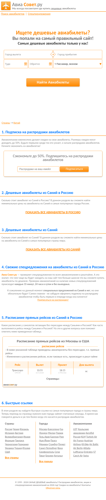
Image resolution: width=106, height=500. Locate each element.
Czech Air (78, 455)
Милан (51, 432)
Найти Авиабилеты (53, 82)
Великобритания (14, 436)
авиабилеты (44, 6)
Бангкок (54, 436)
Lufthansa (78, 451)
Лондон (43, 432)
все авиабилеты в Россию (53, 212)
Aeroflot (89, 432)
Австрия (19, 432)
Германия (23, 444)
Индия (26, 436)
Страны (6, 123)
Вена (60, 448)
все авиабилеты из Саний (53, 249)
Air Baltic (93, 444)
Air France (78, 440)
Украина (9, 448)
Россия (8, 429)
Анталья (58, 455)
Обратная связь (53, 488)
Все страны (11, 457)
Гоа (61, 429)
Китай (16, 123)
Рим (61, 436)
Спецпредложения (39, 14)
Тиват (42, 455)
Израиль (24, 429)
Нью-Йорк (44, 440)
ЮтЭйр (85, 444)
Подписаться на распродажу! (52, 299)
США (7, 451)
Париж (59, 432)
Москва (43, 429)
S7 (94, 451)
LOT (75, 429)
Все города (46, 461)
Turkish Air (91, 436)
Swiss (86, 455)
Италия (26, 448)
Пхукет (61, 444)
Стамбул (53, 444)
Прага (53, 440)
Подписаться (74, 169)
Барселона (53, 429)
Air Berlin (78, 448)
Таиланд (19, 440)
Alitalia (86, 448)
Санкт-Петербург (48, 448)
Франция (10, 440)
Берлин (49, 455)
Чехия (16, 429)
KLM (83, 436)
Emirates (88, 451)
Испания (9, 432)
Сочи (57, 451)
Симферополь (46, 451)
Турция (18, 448)
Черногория (11, 444)
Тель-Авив (44, 436)
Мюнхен (43, 444)
